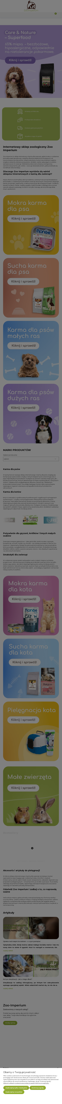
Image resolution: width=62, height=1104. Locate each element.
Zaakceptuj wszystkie (13, 1092)
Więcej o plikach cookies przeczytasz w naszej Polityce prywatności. (26, 1083)
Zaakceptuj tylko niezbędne (16, 1088)
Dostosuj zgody (38, 1088)
